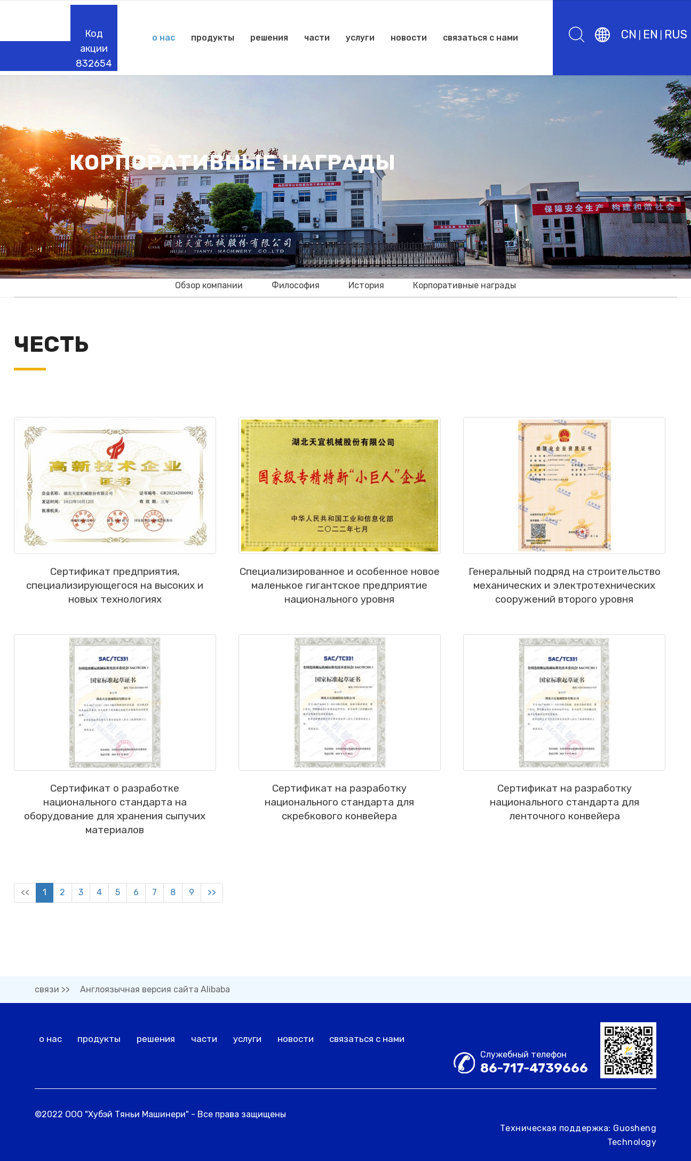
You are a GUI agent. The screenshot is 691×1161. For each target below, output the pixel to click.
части (317, 38)
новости (409, 38)
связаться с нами (480, 38)
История (366, 285)
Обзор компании (209, 285)
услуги (360, 38)
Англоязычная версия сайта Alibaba (155, 989)
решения (269, 38)
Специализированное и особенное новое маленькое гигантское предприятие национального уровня (340, 612)
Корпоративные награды (464, 285)
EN (650, 34)
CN (629, 34)
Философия (296, 285)
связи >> (52, 989)
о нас (163, 38)
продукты (212, 38)
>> (212, 919)
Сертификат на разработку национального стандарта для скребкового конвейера (339, 829)
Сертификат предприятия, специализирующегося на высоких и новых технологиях (114, 612)
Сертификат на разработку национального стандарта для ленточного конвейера (564, 829)
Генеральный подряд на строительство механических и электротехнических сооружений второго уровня (564, 612)
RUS (675, 34)
